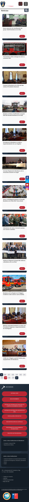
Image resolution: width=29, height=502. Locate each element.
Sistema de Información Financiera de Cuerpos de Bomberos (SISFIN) (14, 405)
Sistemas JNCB (14, 393)
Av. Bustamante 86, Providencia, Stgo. (11, 470)
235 (13, 377)
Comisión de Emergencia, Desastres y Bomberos (14, 460)
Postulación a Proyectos (14, 416)
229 (17, 374)
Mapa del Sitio (5, 481)
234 (9, 377)
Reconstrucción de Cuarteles (14, 421)
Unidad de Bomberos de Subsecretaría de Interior (14, 458)
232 (2, 377)
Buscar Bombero (14, 398)
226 (5, 374)
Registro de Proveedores (14, 433)
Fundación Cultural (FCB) (9, 443)
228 (13, 374)
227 (9, 374)
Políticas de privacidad (7, 479)
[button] (26, 10)
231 (25, 374)
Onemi (5, 462)
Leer (22, 36)
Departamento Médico (8, 444)
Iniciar (1, 374)
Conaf (4, 463)
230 (21, 374)
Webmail (4, 478)
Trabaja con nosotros (7, 476)
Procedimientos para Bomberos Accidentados (14, 428)
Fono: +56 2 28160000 (8, 471)
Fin (17, 377)
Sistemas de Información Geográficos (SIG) (14, 411)
